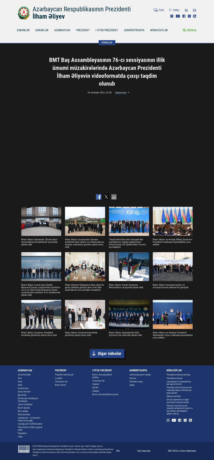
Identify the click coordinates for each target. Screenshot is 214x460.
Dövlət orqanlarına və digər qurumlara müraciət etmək (178, 401)
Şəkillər (95, 387)
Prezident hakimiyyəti (64, 374)
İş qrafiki (58, 378)
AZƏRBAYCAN (62, 30)
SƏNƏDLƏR (41, 30)
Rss (194, 16)
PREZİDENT (83, 30)
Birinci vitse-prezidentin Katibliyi (102, 376)
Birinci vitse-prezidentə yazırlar (105, 394)
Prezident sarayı (136, 381)
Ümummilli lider (24, 374)
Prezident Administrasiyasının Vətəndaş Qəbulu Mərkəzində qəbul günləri (179, 390)
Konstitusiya (23, 388)
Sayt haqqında (143, 450)
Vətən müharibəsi (25, 404)
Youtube (178, 16)
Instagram (171, 16)
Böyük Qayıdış (24, 407)
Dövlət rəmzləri (24, 391)
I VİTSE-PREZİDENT (107, 30)
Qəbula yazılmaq (174, 396)
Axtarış (191, 30)
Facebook (183, 16)
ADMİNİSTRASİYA (134, 30)
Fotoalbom (22, 433)
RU (186, 10)
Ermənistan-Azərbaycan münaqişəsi (28, 399)
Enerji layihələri (24, 414)
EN (194, 10)
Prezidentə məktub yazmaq (178, 374)
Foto (161, 10)
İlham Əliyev (49, 16)
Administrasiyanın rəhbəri (140, 374)
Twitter (189, 16)
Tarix (20, 378)
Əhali (20, 385)
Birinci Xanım (60, 385)
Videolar (95, 391)
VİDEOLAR (107, 42)
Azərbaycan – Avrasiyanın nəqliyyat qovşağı (29, 419)
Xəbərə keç (120, 92)
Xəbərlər (95, 384)
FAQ (118, 450)
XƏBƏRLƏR (23, 30)
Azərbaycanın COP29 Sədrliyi (30, 424)
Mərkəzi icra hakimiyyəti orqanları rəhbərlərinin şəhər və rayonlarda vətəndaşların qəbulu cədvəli (179, 409)
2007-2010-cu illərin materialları (182, 450)
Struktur (132, 378)
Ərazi (20, 381)
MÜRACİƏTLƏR (159, 30)
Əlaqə (131, 385)
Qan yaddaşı (23, 411)
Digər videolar (109, 353)
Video (176, 10)
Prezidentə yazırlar (174, 378)
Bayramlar (22, 395)
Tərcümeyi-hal (61, 381)
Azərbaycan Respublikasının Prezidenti (82, 9)
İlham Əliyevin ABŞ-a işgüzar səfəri (30, 428)
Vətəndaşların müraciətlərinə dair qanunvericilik (179, 383)
